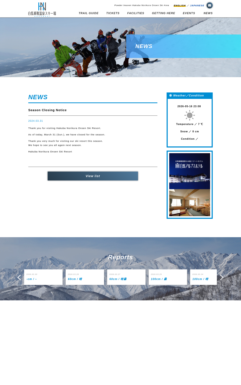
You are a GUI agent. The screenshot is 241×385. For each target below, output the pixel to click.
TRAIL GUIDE (89, 13)
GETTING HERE (163, 13)
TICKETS (112, 13)
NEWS (208, 13)
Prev (19, 277)
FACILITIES (135, 13)
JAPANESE (197, 5)
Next (222, 277)
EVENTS (189, 13)
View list (93, 176)
